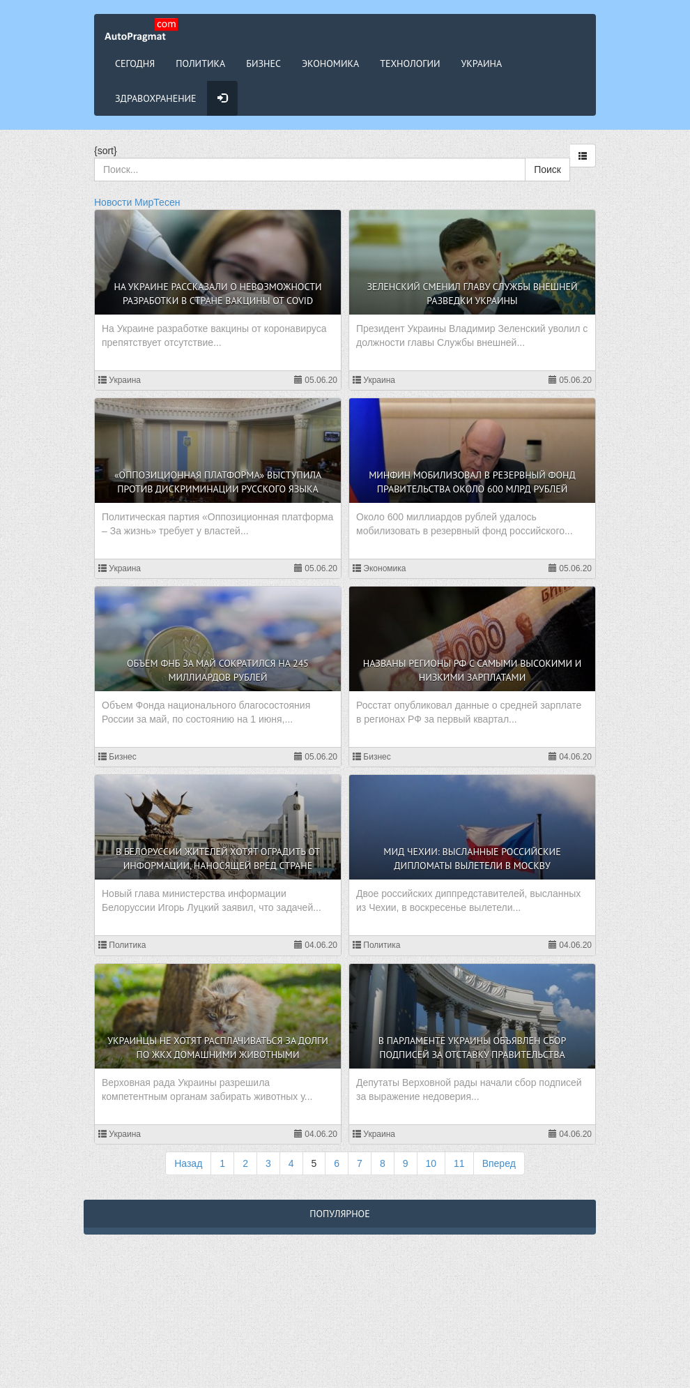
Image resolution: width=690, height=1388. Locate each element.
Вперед (499, 1163)
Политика (200, 63)
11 (459, 1163)
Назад (188, 1163)
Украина (482, 63)
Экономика (330, 63)
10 (431, 1163)
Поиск (547, 169)
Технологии (410, 63)
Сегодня (135, 63)
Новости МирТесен (137, 202)
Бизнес (263, 63)
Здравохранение (156, 98)
